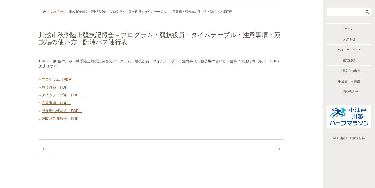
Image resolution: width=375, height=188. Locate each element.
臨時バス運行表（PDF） (62, 118)
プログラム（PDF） (58, 79)
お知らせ (349, 39)
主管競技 (349, 60)
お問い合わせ (349, 91)
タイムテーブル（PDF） (62, 95)
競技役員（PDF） (56, 87)
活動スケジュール (349, 50)
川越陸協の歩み (349, 71)
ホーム (349, 29)
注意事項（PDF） (56, 103)
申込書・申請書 (349, 81)
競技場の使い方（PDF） (62, 111)
